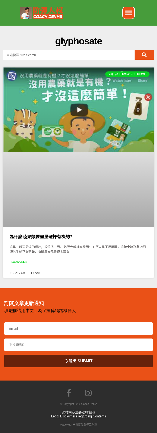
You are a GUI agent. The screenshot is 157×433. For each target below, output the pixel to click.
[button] (128, 13)
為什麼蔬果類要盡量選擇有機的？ (42, 236)
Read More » (18, 261)
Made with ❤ (67, 424)
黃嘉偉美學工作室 (86, 424)
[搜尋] (144, 55)
